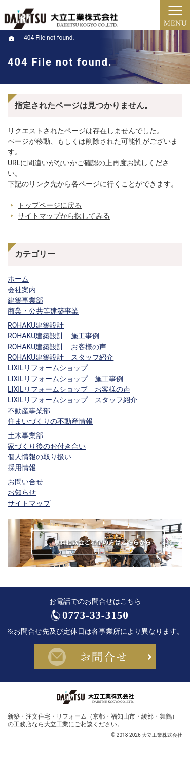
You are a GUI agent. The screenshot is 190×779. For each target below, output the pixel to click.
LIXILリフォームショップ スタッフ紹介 (72, 400)
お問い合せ (25, 482)
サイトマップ (29, 503)
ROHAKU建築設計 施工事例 (53, 336)
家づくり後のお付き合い (47, 446)
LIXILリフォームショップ (48, 368)
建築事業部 (25, 300)
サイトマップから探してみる (64, 216)
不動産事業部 (29, 411)
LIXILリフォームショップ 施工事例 (65, 379)
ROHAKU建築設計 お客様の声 (57, 346)
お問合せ (95, 662)
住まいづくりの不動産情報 (50, 421)
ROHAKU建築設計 (36, 325)
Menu (175, 15)
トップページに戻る (50, 205)
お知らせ (22, 492)
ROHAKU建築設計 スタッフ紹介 (60, 357)
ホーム (18, 279)
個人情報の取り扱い (39, 457)
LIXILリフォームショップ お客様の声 (69, 389)
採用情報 (22, 467)
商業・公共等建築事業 (43, 311)
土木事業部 (25, 435)
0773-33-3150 (104, 618)
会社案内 (22, 290)
